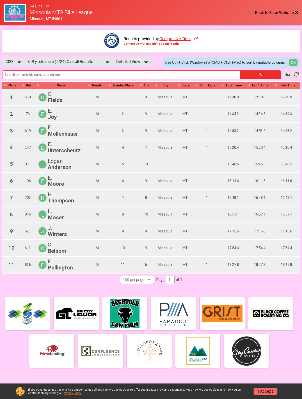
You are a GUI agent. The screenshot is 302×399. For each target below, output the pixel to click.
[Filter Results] (287, 75)
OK (293, 62)
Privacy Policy (72, 393)
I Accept (265, 391)
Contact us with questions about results (151, 43)
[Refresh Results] (296, 75)
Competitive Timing (177, 39)
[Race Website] (17, 13)
